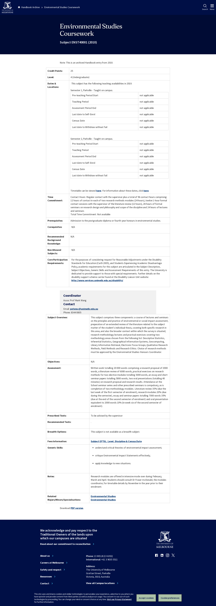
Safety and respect (50, 569)
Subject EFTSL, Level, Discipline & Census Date (116, 441)
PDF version (77, 508)
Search (205, 7)
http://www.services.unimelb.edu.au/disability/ (97, 280)
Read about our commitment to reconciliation (65, 544)
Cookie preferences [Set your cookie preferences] (170, 598)
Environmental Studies (103, 496)
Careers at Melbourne (52, 562)
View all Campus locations (100, 583)
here (98, 190)
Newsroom (46, 576)
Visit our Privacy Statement (119, 599)
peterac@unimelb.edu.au (84, 309)
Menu (212, 7)
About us (45, 555)
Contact (44, 583)
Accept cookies (146, 598)
